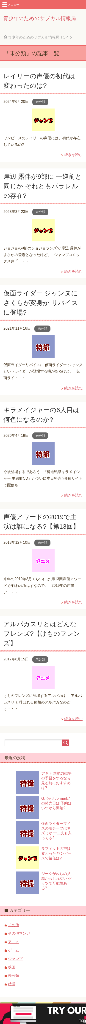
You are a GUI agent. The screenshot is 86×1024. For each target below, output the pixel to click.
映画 (11, 967)
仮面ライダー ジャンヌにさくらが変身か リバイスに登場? (40, 303)
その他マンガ (19, 933)
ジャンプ (15, 959)
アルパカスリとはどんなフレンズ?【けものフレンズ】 (41, 634)
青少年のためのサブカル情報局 (39, 18)
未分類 (40, 101)
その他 (13, 925)
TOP (38, 37)
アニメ (13, 942)
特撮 (11, 984)
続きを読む (73, 155)
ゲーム (13, 950)
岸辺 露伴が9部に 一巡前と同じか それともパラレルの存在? (42, 186)
